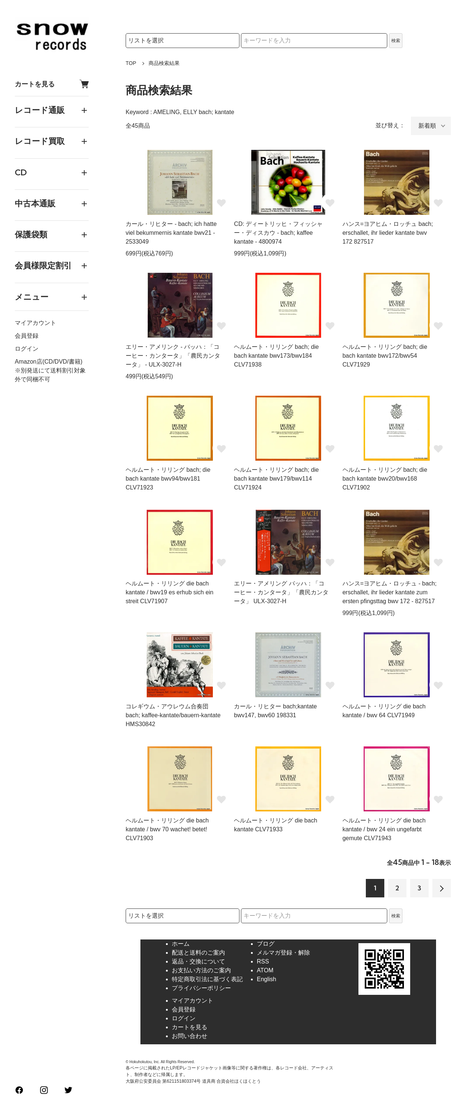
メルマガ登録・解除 (283, 952)
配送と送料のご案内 (198, 952)
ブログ (266, 944)
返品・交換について (198, 961)
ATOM (265, 970)
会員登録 (26, 336)
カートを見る (52, 84)
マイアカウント (35, 323)
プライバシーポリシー (201, 988)
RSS (263, 961)
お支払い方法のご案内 (201, 970)
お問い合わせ (189, 1036)
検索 (395, 40)
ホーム (181, 944)
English (266, 979)
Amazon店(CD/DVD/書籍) (48, 361)
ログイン (26, 349)
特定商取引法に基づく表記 (207, 979)
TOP (131, 63)
